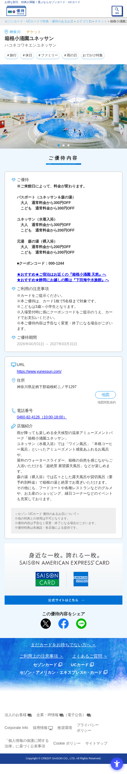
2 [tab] (64, 145)
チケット (101, 21)
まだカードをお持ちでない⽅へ (61, 644)
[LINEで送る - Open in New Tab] (81, 623)
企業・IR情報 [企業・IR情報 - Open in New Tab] (48, 715)
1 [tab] (59, 145)
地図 (106, 394)
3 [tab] (68, 145)
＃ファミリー (48, 55)
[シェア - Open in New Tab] (63, 623)
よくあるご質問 (87, 656)
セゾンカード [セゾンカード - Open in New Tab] (45, 665)
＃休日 (27, 55)
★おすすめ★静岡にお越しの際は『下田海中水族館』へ (63, 280)
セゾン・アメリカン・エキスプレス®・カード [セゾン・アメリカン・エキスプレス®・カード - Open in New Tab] (61, 672)
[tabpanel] (63, 106)
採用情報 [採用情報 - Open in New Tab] (40, 728)
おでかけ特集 (93, 55)
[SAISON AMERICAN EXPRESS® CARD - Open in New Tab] (63, 601)
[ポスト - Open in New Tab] (45, 623)
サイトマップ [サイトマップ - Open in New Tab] (96, 743)
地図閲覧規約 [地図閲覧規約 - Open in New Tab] (107, 402)
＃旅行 (11, 55)
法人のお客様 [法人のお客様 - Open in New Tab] (16, 715)
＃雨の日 (70, 55)
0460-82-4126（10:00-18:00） (42, 417)
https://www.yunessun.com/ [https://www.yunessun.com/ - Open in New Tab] (39, 371)
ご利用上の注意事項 (38, 656)
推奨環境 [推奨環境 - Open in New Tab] (64, 728)
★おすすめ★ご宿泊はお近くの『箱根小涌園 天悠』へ (61, 274)
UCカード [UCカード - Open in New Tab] (80, 665)
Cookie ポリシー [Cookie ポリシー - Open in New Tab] (67, 743)
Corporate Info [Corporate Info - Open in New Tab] (16, 728)
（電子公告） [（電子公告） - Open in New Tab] (75, 715)
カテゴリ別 (84, 21)
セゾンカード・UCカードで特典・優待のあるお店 (39, 21)
